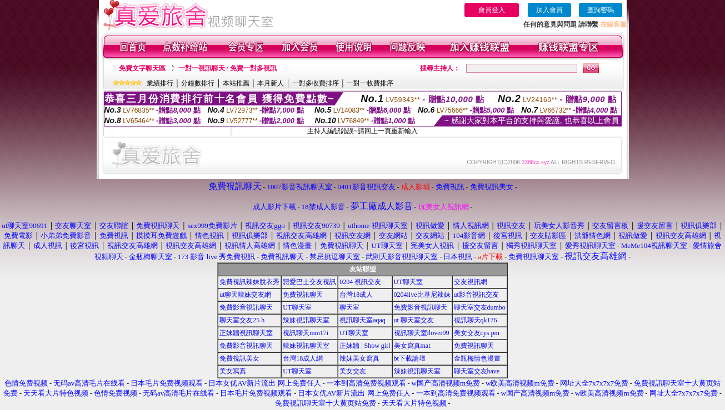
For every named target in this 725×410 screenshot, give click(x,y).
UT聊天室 (408, 282)
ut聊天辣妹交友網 (245, 294)
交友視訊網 (470, 282)
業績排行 (160, 83)
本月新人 (270, 83)
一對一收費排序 (370, 83)
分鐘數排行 (197, 83)
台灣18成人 (356, 294)
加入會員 (549, 10)
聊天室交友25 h (241, 320)
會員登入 (491, 10)
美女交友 (352, 371)
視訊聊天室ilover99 (421, 333)
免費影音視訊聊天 (246, 307)
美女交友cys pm (476, 333)
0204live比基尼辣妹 (422, 294)
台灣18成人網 (303, 358)
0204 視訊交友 (360, 282)
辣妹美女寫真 (359, 358)
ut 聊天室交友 (414, 320)
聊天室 (349, 307)
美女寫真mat (412, 346)
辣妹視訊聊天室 (306, 320)
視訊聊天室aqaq (362, 320)
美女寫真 (232, 371)
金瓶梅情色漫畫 (477, 358)
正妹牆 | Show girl (364, 346)
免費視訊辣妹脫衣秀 (249, 282)
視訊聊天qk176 (475, 320)
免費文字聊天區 (142, 68)
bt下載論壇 (410, 358)
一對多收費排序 (315, 83)
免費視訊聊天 (303, 294)
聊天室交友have (477, 371)
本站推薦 (236, 83)
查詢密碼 (600, 10)
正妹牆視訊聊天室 (246, 333)
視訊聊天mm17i (305, 333)
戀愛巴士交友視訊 (309, 282)
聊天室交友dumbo (480, 307)
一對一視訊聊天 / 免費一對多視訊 (227, 68)
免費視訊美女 (239, 358)
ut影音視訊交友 (476, 294)
